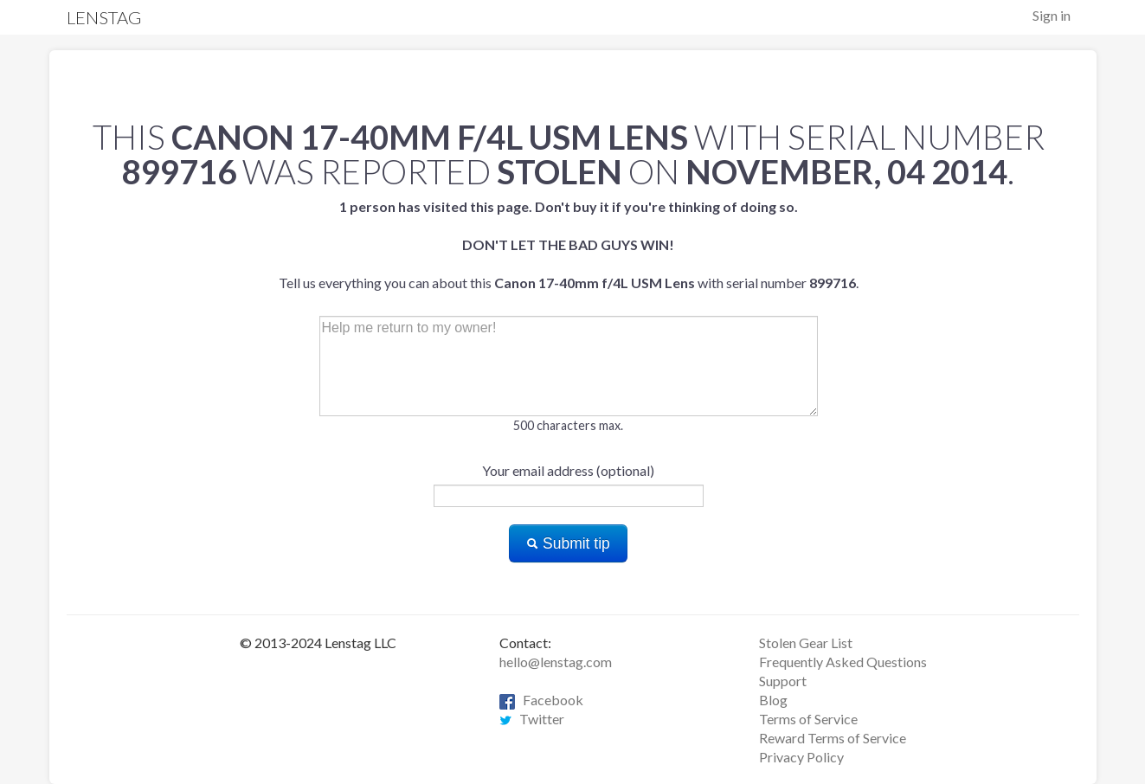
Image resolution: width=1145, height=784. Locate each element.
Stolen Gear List (805, 642)
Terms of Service (808, 718)
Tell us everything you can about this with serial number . (569, 244)
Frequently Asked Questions (843, 661)
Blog (773, 699)
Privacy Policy (801, 757)
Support (783, 680)
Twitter (531, 718)
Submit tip (568, 543)
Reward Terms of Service (832, 737)
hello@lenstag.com (555, 661)
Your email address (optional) (568, 470)
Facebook (541, 699)
